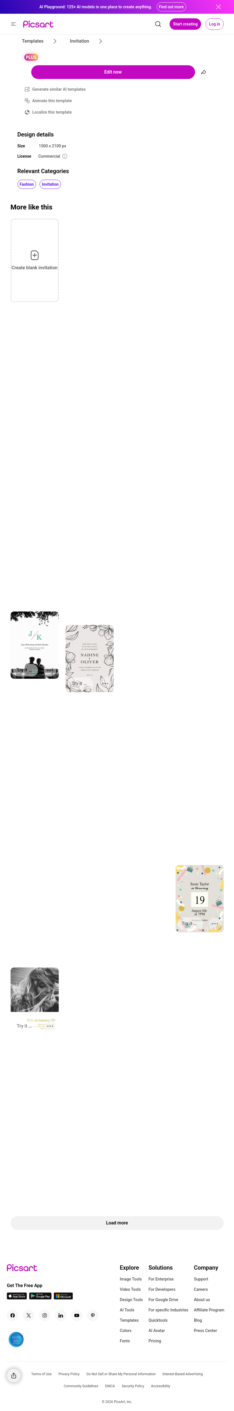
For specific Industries (168, 1310)
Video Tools (130, 1289)
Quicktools (158, 1320)
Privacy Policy (69, 1374)
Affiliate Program (209, 1310)
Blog (198, 1320)
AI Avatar (156, 1330)
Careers (201, 1289)
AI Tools (127, 1310)
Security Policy (133, 1386)
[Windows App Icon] (63, 1298)
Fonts (125, 1341)
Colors (125, 1330)
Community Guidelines (81, 1386)
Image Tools (131, 1279)
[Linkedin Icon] (60, 1315)
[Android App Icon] (40, 1298)
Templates (129, 1320)
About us (202, 1299)
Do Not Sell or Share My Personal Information (121, 1374)
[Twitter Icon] (28, 1315)
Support (201, 1279)
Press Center (205, 1330)
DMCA (110, 1386)
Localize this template (52, 112)
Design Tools (131, 1299)
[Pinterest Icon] (93, 1315)
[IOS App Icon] (17, 1298)
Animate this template (52, 100)
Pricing (154, 1341)
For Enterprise (161, 1279)
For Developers (161, 1289)
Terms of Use (41, 1374)
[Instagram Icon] (44, 1315)
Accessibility (160, 1386)
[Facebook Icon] (12, 1315)
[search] (158, 24)
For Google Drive (163, 1299)
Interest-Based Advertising (182, 1374)
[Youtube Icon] (76, 1315)
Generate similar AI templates (59, 89)
